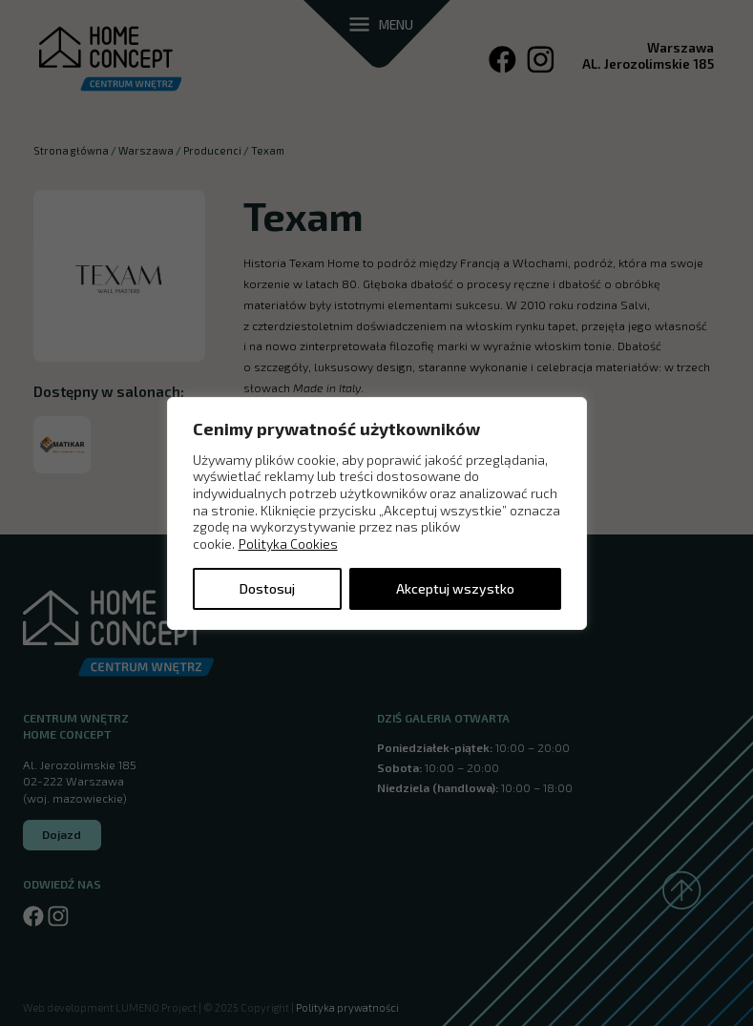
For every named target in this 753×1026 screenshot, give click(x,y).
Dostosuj (267, 588)
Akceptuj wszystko (455, 588)
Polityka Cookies (288, 543)
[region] (377, 512)
